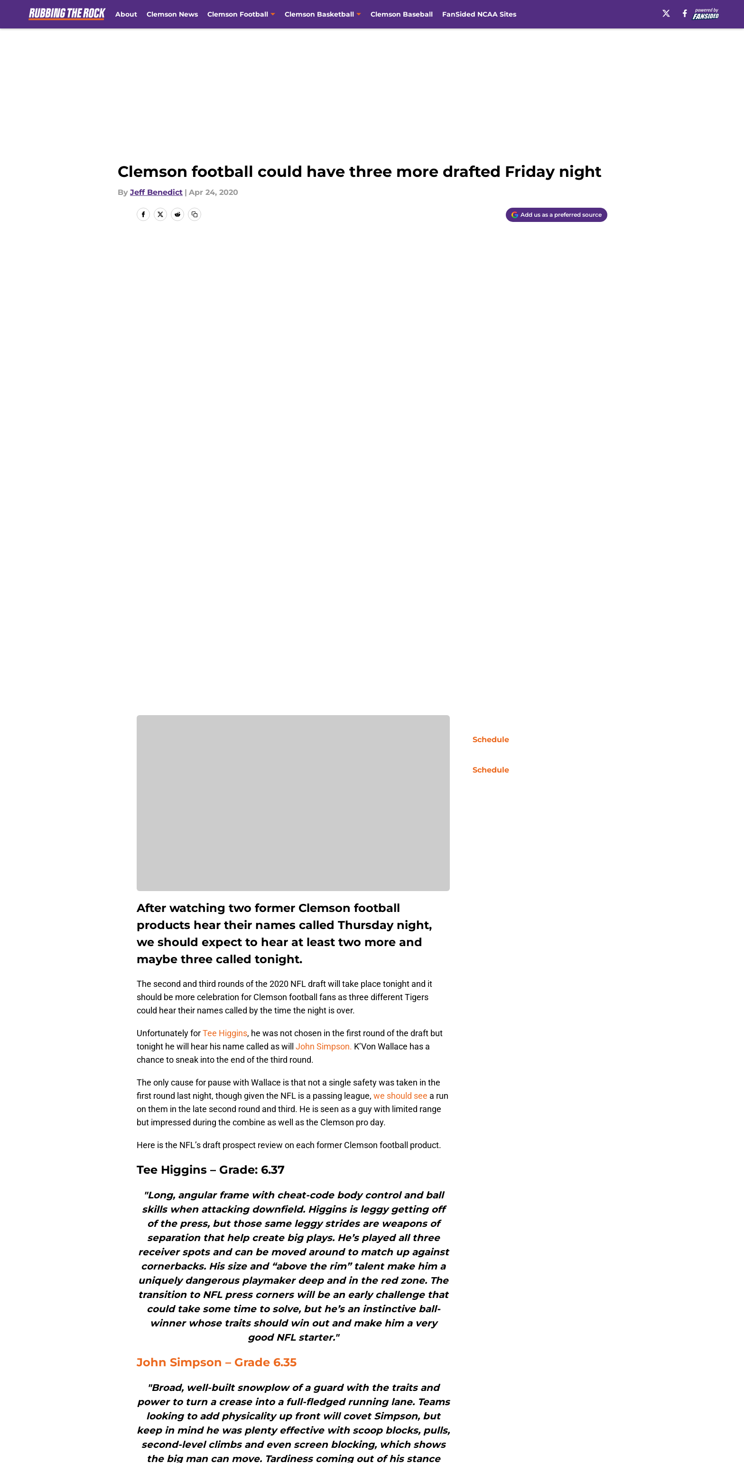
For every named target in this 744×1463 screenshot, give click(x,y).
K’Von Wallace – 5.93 (198, 1084)
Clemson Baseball (402, 14)
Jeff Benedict (156, 192)
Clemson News (172, 14)
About (126, 14)
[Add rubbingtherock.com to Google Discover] (556, 215)
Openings (280, 1376)
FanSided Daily (575, 1376)
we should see (400, 625)
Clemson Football (197, 1310)
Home (147, 1310)
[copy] (194, 214)
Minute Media (86, 1436)
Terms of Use (377, 1394)
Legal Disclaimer (578, 1394)
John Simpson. (324, 576)
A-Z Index (280, 1412)
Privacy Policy (288, 1394)
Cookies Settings (384, 1412)
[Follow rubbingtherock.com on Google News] (420, 1240)
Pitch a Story (159, 1394)
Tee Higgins (225, 563)
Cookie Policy (479, 1394)
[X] (666, 13)
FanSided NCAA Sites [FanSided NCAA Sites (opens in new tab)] (479, 14)
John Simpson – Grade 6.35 (218, 892)
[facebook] (685, 13)
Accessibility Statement (179, 1412)
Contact (367, 1376)
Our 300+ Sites (481, 1376)
